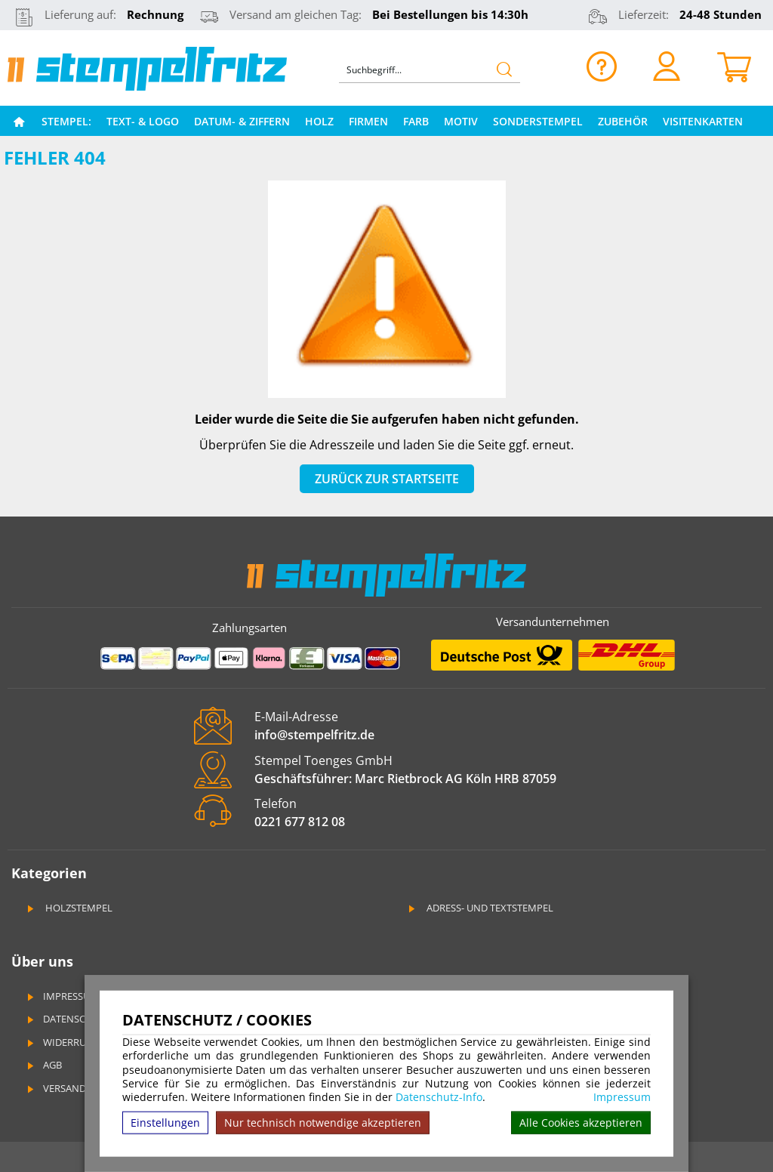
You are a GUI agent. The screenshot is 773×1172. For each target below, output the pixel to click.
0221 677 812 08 (299, 821)
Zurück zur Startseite (387, 478)
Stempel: (66, 121)
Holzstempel (68, 907)
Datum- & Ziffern (242, 121)
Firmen (368, 121)
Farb (416, 121)
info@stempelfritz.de (314, 734)
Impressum (622, 1097)
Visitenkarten (703, 121)
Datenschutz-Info (439, 1097)
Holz (319, 121)
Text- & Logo (142, 121)
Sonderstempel (538, 121)
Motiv (461, 121)
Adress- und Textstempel (479, 907)
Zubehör (623, 121)
